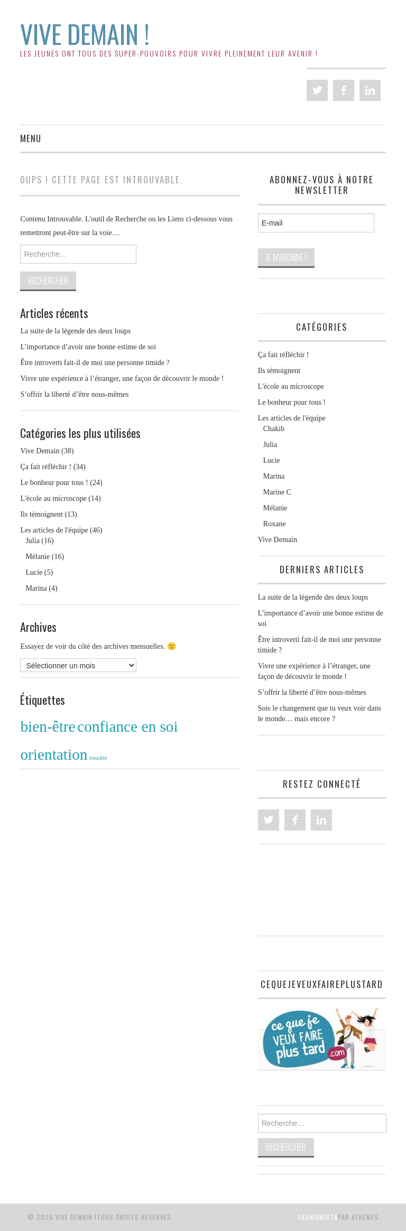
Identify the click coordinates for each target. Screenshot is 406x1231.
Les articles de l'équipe (54, 530)
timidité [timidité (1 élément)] (98, 758)
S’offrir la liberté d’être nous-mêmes (74, 394)
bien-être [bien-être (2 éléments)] (47, 726)
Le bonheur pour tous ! (54, 483)
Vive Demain (39, 451)
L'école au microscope (53, 498)
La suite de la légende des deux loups (75, 331)
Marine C (277, 492)
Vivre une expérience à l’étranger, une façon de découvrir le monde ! (122, 379)
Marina (36, 588)
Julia (32, 541)
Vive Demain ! (85, 33)
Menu (30, 138)
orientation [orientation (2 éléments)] (53, 754)
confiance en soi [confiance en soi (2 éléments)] (127, 726)
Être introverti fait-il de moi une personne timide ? (94, 363)
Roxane (274, 524)
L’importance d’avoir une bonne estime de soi (88, 347)
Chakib (273, 429)
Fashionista (318, 1217)
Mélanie (37, 557)
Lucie (33, 572)
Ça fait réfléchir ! (45, 467)
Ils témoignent (41, 514)
